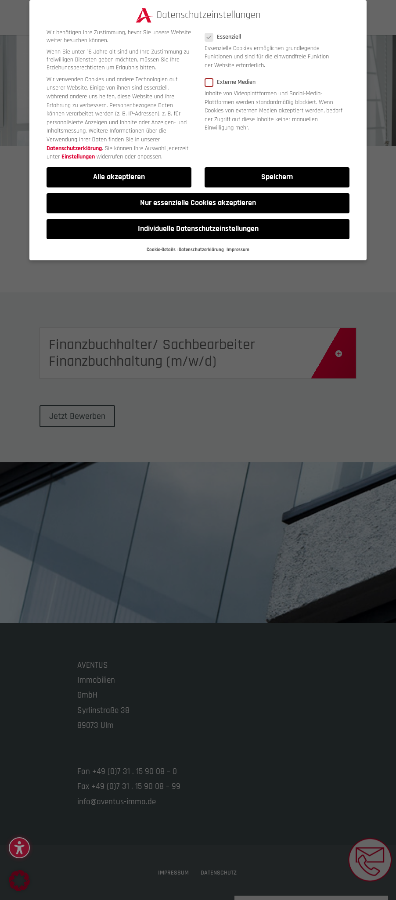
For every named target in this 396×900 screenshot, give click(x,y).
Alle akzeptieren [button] (119, 176)
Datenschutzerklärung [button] (201, 248)
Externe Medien (234, 81)
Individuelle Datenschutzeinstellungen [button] (198, 228)
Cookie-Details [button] (161, 248)
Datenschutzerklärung (74, 147)
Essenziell (226, 36)
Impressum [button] (238, 248)
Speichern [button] (277, 176)
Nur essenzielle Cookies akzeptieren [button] (198, 202)
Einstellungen (78, 156)
